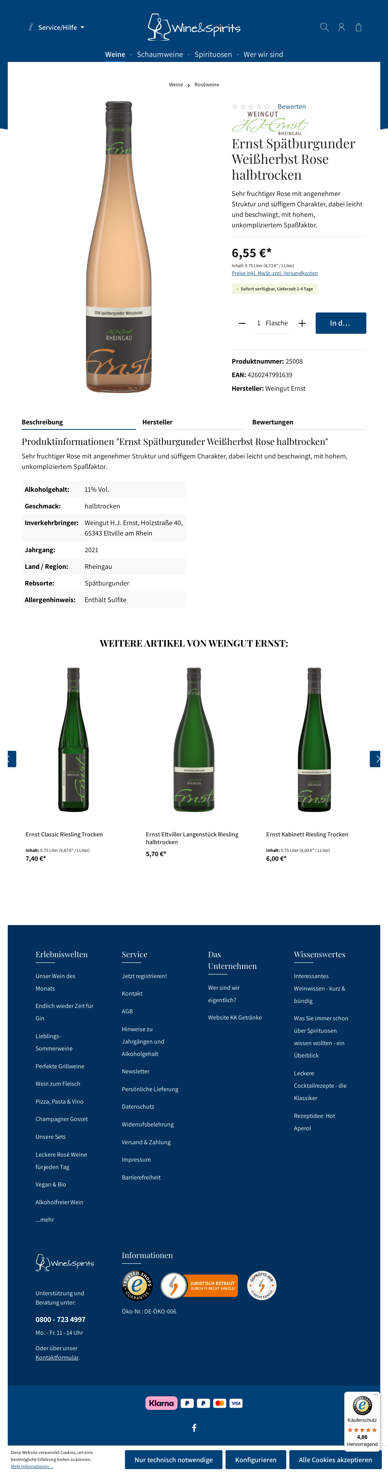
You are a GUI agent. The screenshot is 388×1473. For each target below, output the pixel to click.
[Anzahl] (259, 323)
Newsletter (135, 1071)
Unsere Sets (51, 1137)
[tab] (79, 422)
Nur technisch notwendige (174, 1459)
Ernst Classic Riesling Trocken (64, 834)
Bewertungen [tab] (272, 421)
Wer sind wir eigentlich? (223, 994)
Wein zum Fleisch (58, 1084)
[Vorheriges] (8, 759)
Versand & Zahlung (146, 1142)
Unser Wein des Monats (55, 982)
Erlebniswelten (62, 954)
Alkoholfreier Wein (60, 1202)
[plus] (302, 323)
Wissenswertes (319, 954)
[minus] (242, 323)
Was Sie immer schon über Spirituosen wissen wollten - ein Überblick (321, 1036)
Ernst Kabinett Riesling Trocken (307, 834)
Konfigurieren (256, 1459)
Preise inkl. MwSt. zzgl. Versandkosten (275, 273)
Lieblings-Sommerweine (54, 1042)
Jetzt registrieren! (144, 976)
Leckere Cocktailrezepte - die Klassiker (320, 1085)
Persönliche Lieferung (150, 1089)
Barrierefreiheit (141, 1177)
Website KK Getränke (235, 1017)
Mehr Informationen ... (32, 1466)
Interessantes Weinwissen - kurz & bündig (319, 988)
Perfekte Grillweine (60, 1066)
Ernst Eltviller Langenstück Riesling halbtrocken (192, 838)
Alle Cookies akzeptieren (335, 1459)
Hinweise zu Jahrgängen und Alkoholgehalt (143, 1041)
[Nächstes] (378, 759)
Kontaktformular (57, 1357)
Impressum (136, 1159)
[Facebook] (194, 1430)
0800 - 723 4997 (60, 1319)
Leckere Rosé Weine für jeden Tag (61, 1160)
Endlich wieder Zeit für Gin (64, 1012)
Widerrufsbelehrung (148, 1124)
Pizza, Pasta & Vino (60, 1101)
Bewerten (292, 106)
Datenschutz (138, 1106)
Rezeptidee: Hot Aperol (314, 1122)
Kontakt (132, 993)
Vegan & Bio (51, 1184)
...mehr (45, 1219)
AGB (127, 1011)
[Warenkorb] (358, 27)
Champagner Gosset (62, 1119)
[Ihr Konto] (341, 27)
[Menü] (375, 1396)
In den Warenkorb (348, 323)
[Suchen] (324, 27)
